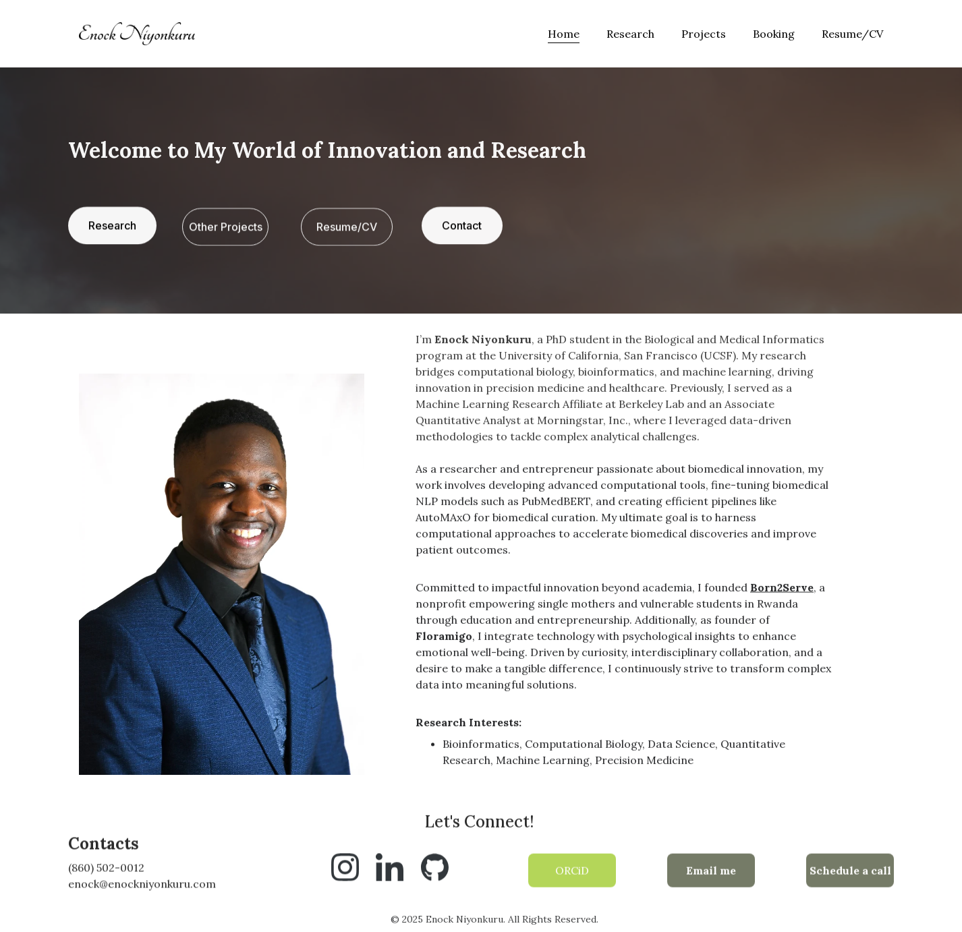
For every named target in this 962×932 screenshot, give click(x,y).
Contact (462, 226)
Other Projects (225, 228)
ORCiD (572, 872)
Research (630, 33)
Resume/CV (852, 33)
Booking (774, 33)
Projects (703, 33)
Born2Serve (782, 599)
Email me (711, 872)
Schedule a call (850, 872)
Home (563, 33)
